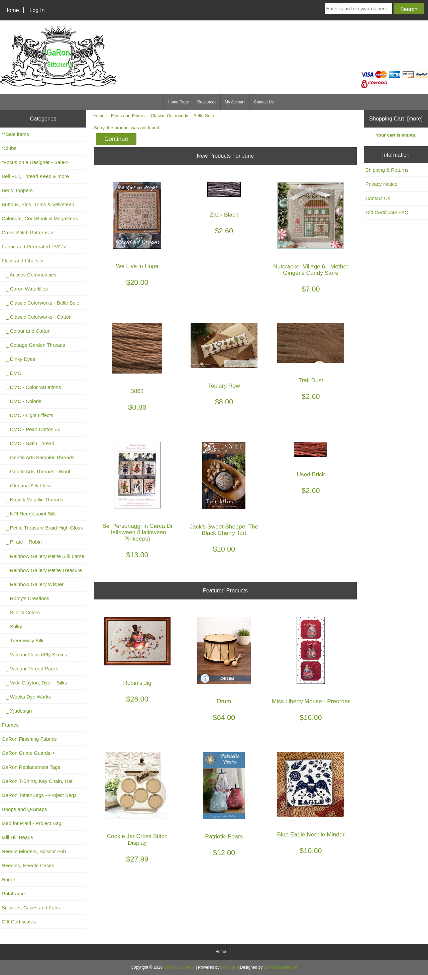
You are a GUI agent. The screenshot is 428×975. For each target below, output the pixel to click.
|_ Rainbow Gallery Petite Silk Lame (43, 556)
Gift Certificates (19, 921)
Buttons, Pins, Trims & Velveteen (38, 204)
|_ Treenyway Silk (22, 640)
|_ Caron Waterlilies (25, 289)
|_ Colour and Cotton (26, 331)
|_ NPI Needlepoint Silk (29, 513)
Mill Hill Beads (17, 837)
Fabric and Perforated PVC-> (34, 246)
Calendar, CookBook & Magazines (40, 218)
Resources (206, 102)
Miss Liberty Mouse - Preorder (311, 701)
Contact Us (264, 102)
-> (22, 260)
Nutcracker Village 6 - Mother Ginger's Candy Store (310, 269)
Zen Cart (229, 967)
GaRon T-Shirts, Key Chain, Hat (37, 781)
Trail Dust (311, 380)
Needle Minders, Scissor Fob (34, 851)
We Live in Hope (137, 266)
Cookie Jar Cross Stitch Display (137, 839)
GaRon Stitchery (179, 967)
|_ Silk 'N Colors (21, 612)
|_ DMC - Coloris (21, 401)
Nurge (8, 879)
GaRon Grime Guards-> (28, 753)
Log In (36, 10)
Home (11, 10)
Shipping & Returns (387, 170)
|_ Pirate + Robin (22, 542)
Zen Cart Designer (280, 967)
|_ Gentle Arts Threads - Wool (36, 471)
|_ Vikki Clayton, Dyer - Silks (34, 682)
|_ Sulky (12, 626)
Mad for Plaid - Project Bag (32, 823)
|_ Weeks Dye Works (26, 697)
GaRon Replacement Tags (31, 767)
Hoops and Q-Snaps (24, 809)
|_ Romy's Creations (25, 598)
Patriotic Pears (224, 836)
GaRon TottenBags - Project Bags (39, 795)
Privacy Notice (381, 184)
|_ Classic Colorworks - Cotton (37, 317)
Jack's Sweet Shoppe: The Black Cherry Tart (224, 529)
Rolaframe (13, 893)
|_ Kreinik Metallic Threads (32, 499)
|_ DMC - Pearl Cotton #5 (31, 429)
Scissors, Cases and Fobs (31, 907)
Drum (224, 701)
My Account (235, 102)
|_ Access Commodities (29, 274)
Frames (10, 725)
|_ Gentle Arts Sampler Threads (38, 457)
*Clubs (9, 148)
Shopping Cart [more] (396, 118)
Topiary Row (224, 386)
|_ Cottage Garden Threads (33, 345)
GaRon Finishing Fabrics (29, 739)
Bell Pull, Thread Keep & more (35, 176)
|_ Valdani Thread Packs (30, 668)
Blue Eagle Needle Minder (310, 834)
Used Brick (311, 474)
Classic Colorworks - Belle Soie (182, 115)
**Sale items (15, 134)
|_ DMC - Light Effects (27, 415)
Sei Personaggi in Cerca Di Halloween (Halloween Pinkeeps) (137, 532)
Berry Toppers (17, 190)
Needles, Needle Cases (28, 865)
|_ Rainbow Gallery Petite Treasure (42, 570)
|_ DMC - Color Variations (31, 387)
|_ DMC (11, 373)
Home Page (178, 102)
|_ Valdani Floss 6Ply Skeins (34, 654)
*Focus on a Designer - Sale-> (35, 162)
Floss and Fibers (127, 115)
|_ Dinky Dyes (18, 359)
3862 (137, 391)
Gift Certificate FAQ (387, 212)
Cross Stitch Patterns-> (27, 232)
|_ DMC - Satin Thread (28, 443)
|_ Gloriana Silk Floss (26, 485)
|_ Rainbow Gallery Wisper (33, 584)
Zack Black (224, 215)
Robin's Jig (137, 683)
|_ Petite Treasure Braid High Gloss (42, 528)
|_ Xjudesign (17, 711)
